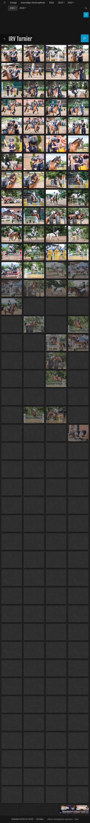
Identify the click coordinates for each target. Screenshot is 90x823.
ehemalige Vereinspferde (33, 2)
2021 (12, 8)
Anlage (13, 2)
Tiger (76, 819)
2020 (22, 8)
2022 (70, 2)
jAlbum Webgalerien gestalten (60, 819)
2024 (51, 2)
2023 (60, 2)
